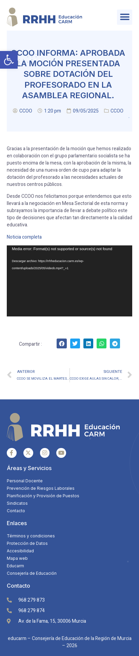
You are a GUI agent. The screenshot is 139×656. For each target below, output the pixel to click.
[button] (9, 60)
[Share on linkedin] (88, 343)
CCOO (117, 111)
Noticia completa (25, 237)
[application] (69, 280)
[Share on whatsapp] (101, 343)
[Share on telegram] (115, 343)
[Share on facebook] (61, 343)
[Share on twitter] (75, 343)
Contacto (18, 585)
